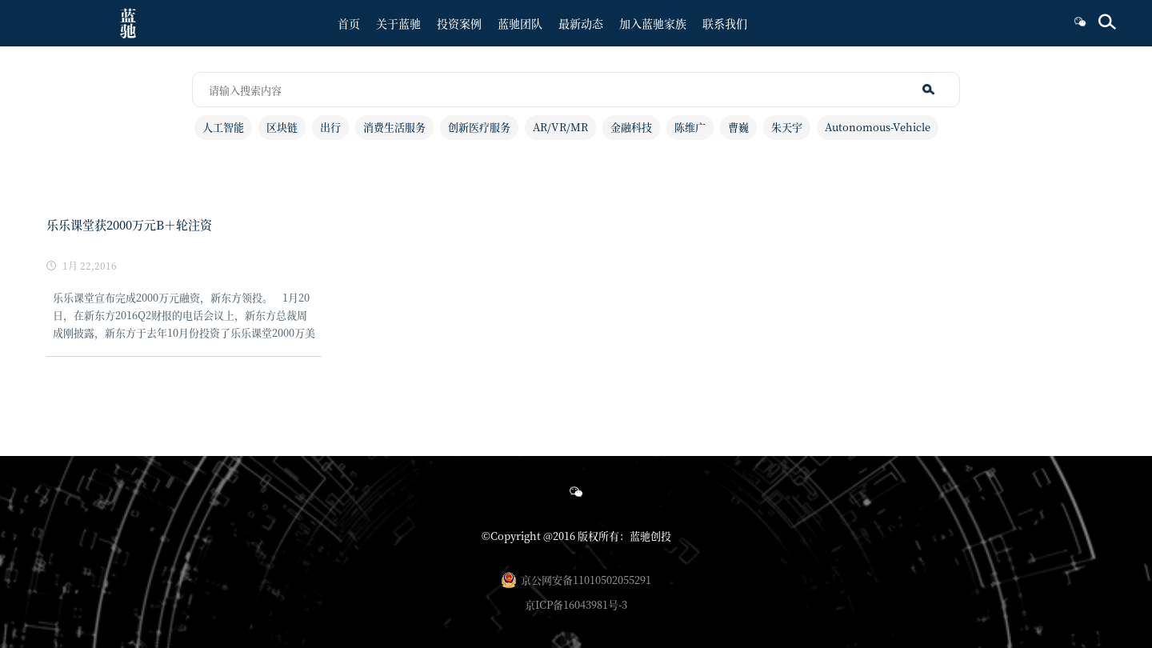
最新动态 (580, 23)
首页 (349, 23)
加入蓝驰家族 (652, 23)
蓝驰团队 (520, 23)
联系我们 (724, 23)
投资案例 (459, 23)
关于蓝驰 (398, 23)
